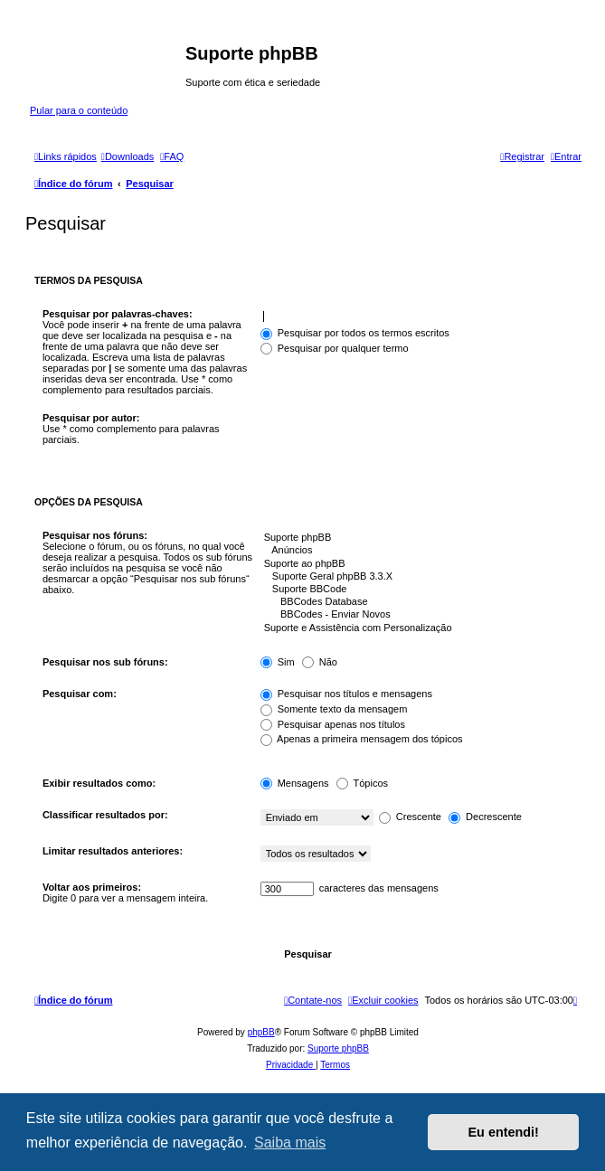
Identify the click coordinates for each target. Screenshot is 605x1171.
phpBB (261, 1032)
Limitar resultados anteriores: (113, 850)
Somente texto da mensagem (334, 709)
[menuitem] (127, 156)
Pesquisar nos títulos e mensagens (346, 693)
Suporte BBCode (417, 589)
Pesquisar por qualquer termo (334, 348)
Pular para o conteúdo (79, 110)
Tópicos (362, 783)
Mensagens (294, 783)
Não (319, 661)
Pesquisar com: (80, 693)
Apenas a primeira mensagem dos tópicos (361, 738)
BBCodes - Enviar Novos (417, 615)
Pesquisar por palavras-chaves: (118, 313)
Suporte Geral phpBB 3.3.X (417, 577)
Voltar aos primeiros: (92, 887)
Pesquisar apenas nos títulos (332, 724)
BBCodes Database (417, 602)
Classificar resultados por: (105, 814)
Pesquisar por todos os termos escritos (354, 332)
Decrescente (485, 816)
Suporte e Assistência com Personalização (417, 628)
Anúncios (417, 550)
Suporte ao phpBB (417, 564)
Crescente (410, 816)
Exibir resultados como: (99, 783)
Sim (277, 661)
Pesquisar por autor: (91, 417)
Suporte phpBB (417, 538)
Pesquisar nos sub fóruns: (105, 661)
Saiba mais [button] (290, 1142)
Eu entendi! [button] (503, 1132)
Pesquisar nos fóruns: (95, 535)
